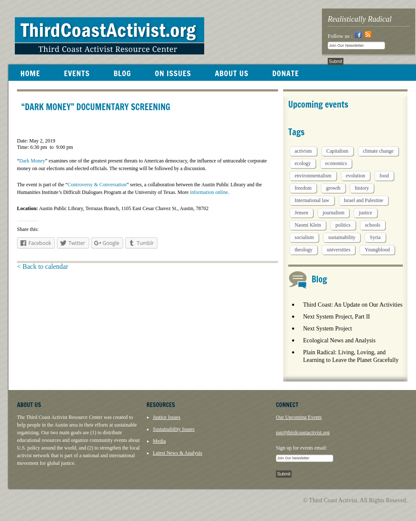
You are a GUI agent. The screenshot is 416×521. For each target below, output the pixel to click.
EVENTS (77, 73)
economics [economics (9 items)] (336, 163)
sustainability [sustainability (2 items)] (341, 237)
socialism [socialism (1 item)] (304, 237)
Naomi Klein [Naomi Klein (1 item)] (308, 225)
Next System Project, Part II (336, 316)
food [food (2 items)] (384, 176)
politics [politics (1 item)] (342, 225)
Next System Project (327, 328)
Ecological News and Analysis (339, 340)
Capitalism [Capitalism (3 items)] (337, 151)
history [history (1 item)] (362, 188)
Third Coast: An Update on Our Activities (352, 305)
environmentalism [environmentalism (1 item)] (313, 176)
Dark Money (32, 161)
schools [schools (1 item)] (372, 225)
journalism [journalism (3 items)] (333, 213)
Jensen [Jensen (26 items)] (301, 213)
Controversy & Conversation (96, 185)
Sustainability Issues (173, 429)
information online (209, 192)
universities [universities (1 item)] (338, 250)
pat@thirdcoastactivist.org (302, 433)
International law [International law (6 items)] (312, 200)
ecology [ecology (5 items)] (303, 163)
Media (159, 441)
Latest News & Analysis (177, 453)
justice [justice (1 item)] (365, 213)
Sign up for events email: (301, 448)
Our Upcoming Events (299, 417)
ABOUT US (231, 73)
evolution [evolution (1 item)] (355, 176)
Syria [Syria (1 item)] (375, 237)
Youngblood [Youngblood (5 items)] (377, 250)
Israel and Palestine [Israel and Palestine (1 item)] (363, 200)
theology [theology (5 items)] (303, 250)
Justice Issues (166, 417)
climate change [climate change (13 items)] (378, 151)
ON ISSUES (173, 73)
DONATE (285, 73)
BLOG (122, 73)
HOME (30, 73)
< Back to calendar (42, 266)
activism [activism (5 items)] (303, 151)
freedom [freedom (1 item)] (303, 188)
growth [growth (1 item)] (333, 188)
